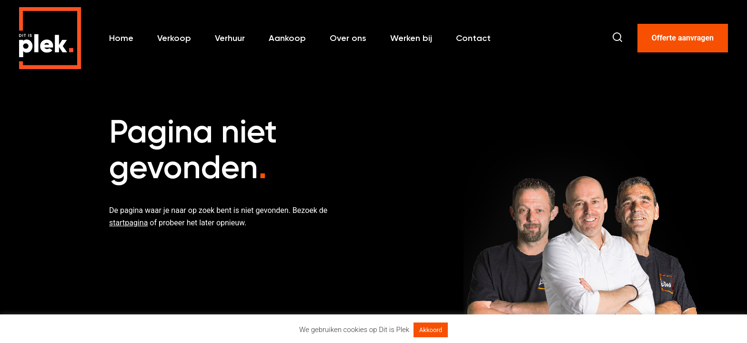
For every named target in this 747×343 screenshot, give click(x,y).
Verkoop (174, 38)
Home (121, 38)
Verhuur (230, 38)
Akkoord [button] (430, 329)
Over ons (348, 38)
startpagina (128, 222)
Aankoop (287, 38)
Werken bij (411, 38)
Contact (473, 38)
